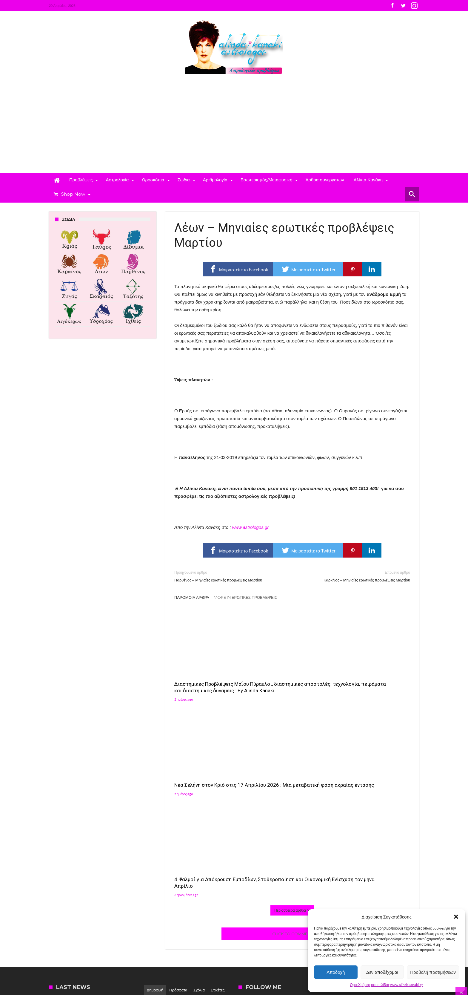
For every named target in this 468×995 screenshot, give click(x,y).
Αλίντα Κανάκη (192, 848)
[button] (456, 917)
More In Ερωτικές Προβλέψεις (245, 597)
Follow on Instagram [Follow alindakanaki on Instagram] (363, 835)
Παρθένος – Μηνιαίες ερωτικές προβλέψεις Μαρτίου (228, 576)
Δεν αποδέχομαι (382, 972)
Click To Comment (292, 743)
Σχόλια (199, 799)
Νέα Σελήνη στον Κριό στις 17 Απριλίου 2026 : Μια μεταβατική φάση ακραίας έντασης (289, 679)
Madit (110, 956)
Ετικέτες (217, 799)
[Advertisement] (234, 128)
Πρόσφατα (178, 799)
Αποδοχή (336, 972)
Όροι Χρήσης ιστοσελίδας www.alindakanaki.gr (386, 984)
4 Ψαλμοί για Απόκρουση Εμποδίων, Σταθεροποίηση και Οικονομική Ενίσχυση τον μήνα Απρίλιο (370, 679)
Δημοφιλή (155, 799)
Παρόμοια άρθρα (191, 597)
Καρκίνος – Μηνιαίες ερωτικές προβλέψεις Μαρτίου (355, 576)
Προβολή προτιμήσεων (433, 972)
